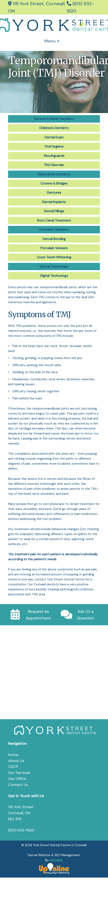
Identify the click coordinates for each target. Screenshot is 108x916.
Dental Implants (54, 202)
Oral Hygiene (54, 146)
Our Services (19, 772)
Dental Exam (54, 137)
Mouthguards (54, 156)
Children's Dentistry (54, 128)
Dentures (54, 192)
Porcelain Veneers (54, 248)
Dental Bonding (54, 239)
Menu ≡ (52, 41)
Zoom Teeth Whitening (54, 257)
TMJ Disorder (54, 165)
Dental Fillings (54, 211)
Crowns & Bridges (54, 183)
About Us (16, 760)
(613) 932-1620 (21, 830)
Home (13, 754)
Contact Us (18, 784)
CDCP (13, 766)
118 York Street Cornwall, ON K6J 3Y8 (20, 812)
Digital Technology (54, 275)
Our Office (17, 778)
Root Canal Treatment (54, 220)
